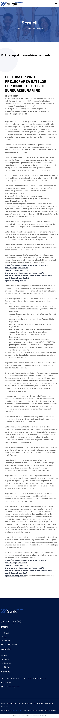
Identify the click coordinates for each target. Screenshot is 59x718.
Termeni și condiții (9, 645)
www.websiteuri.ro (7, 713)
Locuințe (6, 663)
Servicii (5, 633)
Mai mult (43, 716)
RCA (4, 655)
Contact (5, 641)
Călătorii (5, 667)
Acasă (18, 28)
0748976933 (8, 682)
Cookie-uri (9, 703)
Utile (4, 637)
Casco (5, 659)
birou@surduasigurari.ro (12, 687)
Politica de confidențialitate (22, 703)
